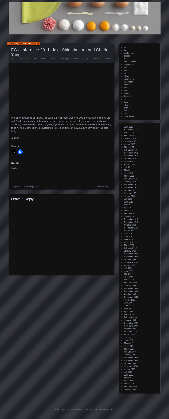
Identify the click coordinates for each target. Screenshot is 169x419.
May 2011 (128, 205)
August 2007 (129, 334)
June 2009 (128, 271)
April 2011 (128, 208)
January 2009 (130, 285)
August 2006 (129, 369)
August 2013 (129, 144)
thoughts (128, 111)
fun (62, 59)
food (126, 67)
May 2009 (128, 274)
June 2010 (128, 236)
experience (55, 59)
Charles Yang (22, 121)
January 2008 (130, 320)
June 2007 (128, 340)
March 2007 (129, 349)
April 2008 (128, 311)
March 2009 (129, 280)
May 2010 (128, 239)
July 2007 (128, 337)
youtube (15, 138)
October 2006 (130, 363)
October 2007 (130, 329)
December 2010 (131, 219)
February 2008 (130, 317)
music (80, 59)
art (21, 59)
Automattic (109, 409)
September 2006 (131, 366)
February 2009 (130, 283)
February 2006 (130, 386)
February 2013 (130, 150)
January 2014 (130, 138)
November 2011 (131, 187)
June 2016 (128, 127)
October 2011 (130, 190)
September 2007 (131, 332)
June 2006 (128, 375)
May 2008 (128, 308)
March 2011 (129, 210)
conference (28, 59)
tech (91, 59)
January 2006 (130, 389)
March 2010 (129, 245)
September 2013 (131, 141)
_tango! (20, 43)
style (87, 59)
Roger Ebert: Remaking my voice (27, 187)
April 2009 (128, 277)
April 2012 (128, 173)
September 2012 (131, 161)
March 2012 (129, 176)
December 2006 (131, 358)
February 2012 (130, 179)
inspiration (69, 59)
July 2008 (128, 303)
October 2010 (130, 225)
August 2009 (129, 265)
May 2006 (128, 378)
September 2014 (131, 130)
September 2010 (131, 228)
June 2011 (128, 202)
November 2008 (131, 291)
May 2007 (128, 343)
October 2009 (130, 259)
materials (128, 85)
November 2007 (131, 326)
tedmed (127, 108)
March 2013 (129, 147)
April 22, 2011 (33, 43)
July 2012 (128, 167)
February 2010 (130, 248)
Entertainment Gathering (66, 117)
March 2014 (129, 133)
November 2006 (131, 360)
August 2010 (129, 231)
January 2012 (130, 182)
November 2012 (131, 156)
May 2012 (128, 170)
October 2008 (130, 294)
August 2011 (129, 196)
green (126, 73)
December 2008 (131, 288)
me (76, 59)
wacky (127, 113)
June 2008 (128, 306)
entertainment (44, 59)
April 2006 (128, 381)
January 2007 (130, 355)
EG (35, 59)
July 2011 (128, 199)
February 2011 (130, 213)
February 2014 (130, 135)
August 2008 (129, 300)
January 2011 (130, 216)
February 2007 (130, 352)
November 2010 (131, 222)
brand (126, 50)
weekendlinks (130, 116)
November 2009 (131, 257)
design (127, 56)
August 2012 (129, 164)
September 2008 (131, 297)
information (129, 79)
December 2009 (131, 254)
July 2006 (128, 372)
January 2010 (130, 251)
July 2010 (128, 233)
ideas (126, 76)
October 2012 (130, 159)
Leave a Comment (102, 59)
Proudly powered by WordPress (69, 409)
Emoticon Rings (103, 187)
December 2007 (131, 323)
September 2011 (131, 193)
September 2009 (131, 262)
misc (126, 90)
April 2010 (128, 242)
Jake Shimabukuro (101, 117)
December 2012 (131, 153)
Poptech (127, 96)
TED (126, 105)
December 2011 (131, 184)
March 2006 (129, 383)
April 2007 (128, 346)
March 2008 (129, 314)
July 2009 (128, 268)
